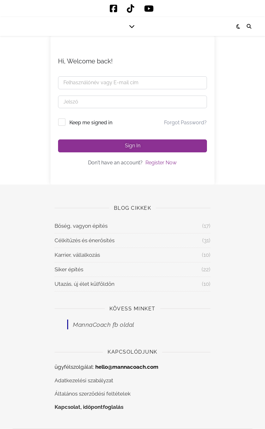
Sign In (132, 146)
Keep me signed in (90, 123)
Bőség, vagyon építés (81, 226)
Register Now (161, 163)
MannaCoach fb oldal (103, 324)
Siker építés (69, 269)
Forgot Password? (185, 123)
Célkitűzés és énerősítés (85, 240)
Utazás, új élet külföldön (85, 284)
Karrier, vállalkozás (77, 255)
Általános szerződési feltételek (93, 394)
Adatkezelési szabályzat (84, 380)
